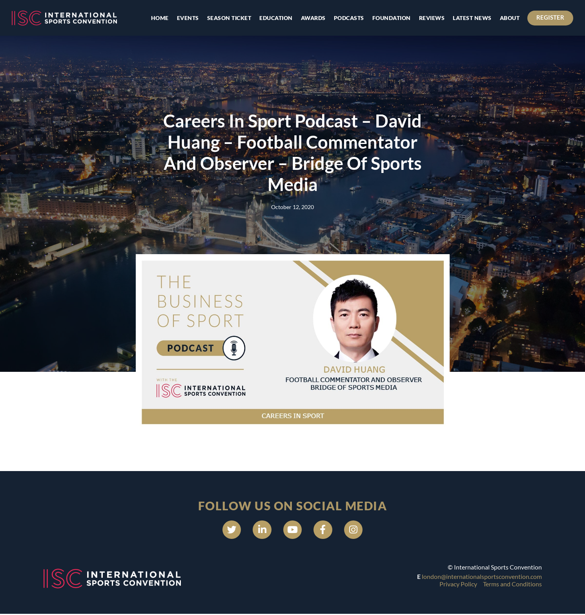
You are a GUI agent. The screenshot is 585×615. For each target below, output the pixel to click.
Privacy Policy (458, 584)
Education (275, 18)
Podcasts (348, 18)
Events (187, 18)
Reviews (431, 18)
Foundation (391, 18)
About (509, 18)
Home (159, 18)
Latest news (471, 18)
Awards (312, 18)
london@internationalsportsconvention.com (482, 577)
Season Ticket (228, 18)
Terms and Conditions (512, 584)
